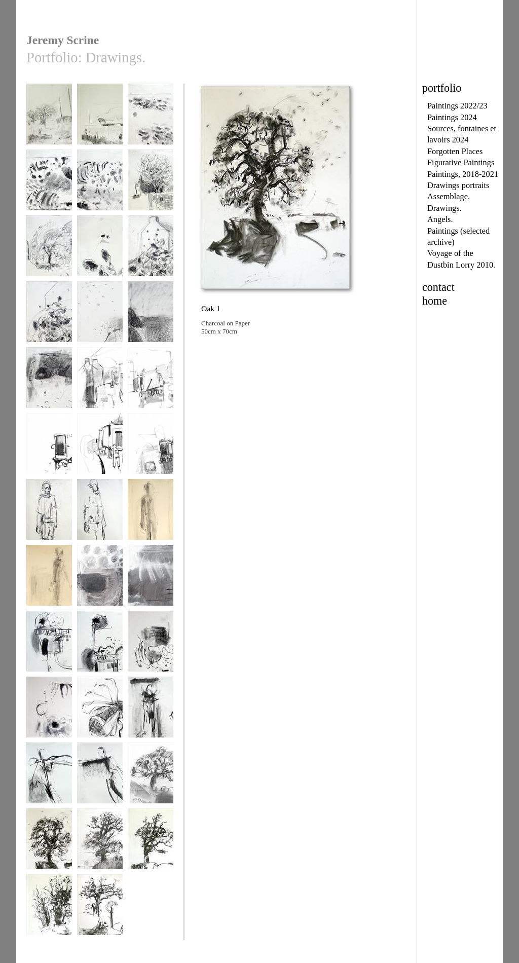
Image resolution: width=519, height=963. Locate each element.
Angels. (440, 219)
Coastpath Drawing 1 (100, 320)
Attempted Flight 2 (49, 778)
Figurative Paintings (460, 162)
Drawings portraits (458, 185)
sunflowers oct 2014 (100, 254)
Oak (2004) (150, 778)
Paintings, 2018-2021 (462, 174)
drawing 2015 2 (150, 119)
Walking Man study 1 (49, 518)
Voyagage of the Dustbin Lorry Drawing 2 (100, 389)
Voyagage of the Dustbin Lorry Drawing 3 (150, 389)
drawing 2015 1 (100, 185)
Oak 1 (49, 843)
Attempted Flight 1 (150, 712)
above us (49, 119)
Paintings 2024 (452, 117)
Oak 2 (100, 843)
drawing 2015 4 (49, 250)
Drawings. (444, 208)
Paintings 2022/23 (457, 105)
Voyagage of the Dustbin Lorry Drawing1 (150, 455)
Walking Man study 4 (49, 583)
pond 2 (49, 712)
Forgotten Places (455, 151)
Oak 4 (49, 909)
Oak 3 (150, 843)
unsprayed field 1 (100, 119)
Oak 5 (100, 909)
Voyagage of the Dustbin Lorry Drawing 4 (49, 455)
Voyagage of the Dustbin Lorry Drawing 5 (100, 455)
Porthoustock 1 (100, 580)
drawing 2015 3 (49, 185)
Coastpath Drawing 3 (49, 386)
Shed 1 (49, 646)
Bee (100, 712)
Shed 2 (100, 646)
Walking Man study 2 (100, 518)
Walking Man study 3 (150, 518)
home (434, 300)
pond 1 (150, 646)
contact (438, 287)
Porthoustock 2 (150, 580)
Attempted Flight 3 (100, 778)
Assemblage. (448, 196)
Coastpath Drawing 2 (150, 320)
